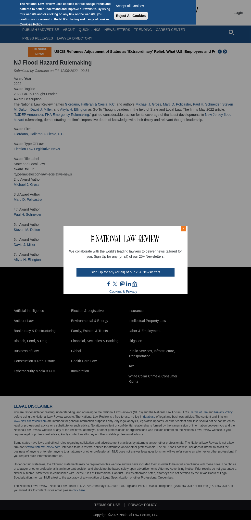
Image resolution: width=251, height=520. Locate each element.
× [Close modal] (183, 229)
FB (109, 284)
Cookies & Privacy (123, 291)
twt (115, 284)
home (135, 284)
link (128, 284)
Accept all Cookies (130, 6)
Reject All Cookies (131, 16)
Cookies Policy (31, 24)
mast (122, 284)
